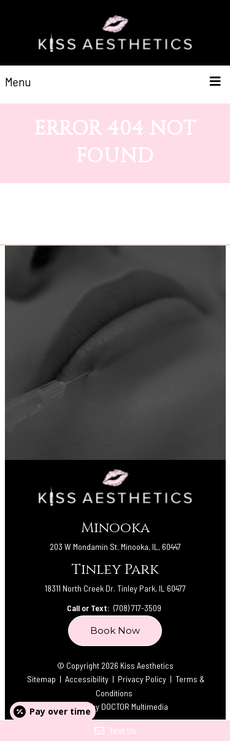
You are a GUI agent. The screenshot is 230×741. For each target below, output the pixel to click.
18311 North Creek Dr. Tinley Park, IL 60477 (115, 588)
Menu (18, 81)
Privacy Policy (143, 679)
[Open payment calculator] (53, 711)
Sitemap (41, 679)
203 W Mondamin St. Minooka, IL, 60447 (115, 546)
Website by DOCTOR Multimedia (115, 706)
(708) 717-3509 (137, 608)
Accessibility (87, 679)
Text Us (115, 730)
